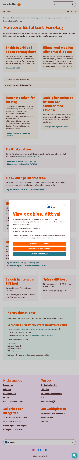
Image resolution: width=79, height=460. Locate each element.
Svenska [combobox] (54, 207)
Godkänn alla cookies (39, 243)
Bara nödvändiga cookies (39, 248)
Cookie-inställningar (39, 254)
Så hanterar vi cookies (45, 238)
